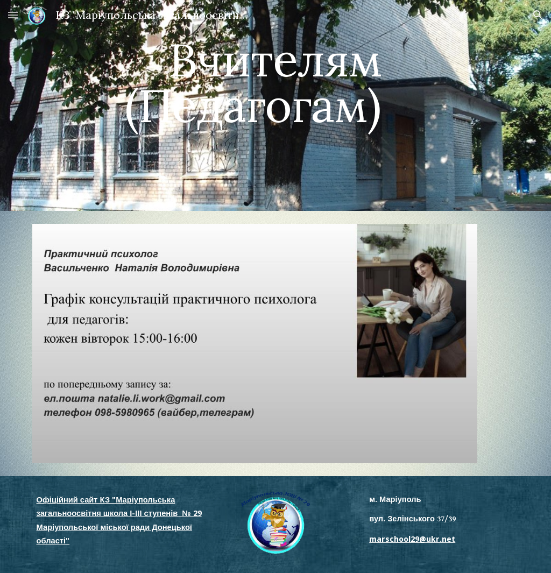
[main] (275, 105)
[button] (13, 15)
